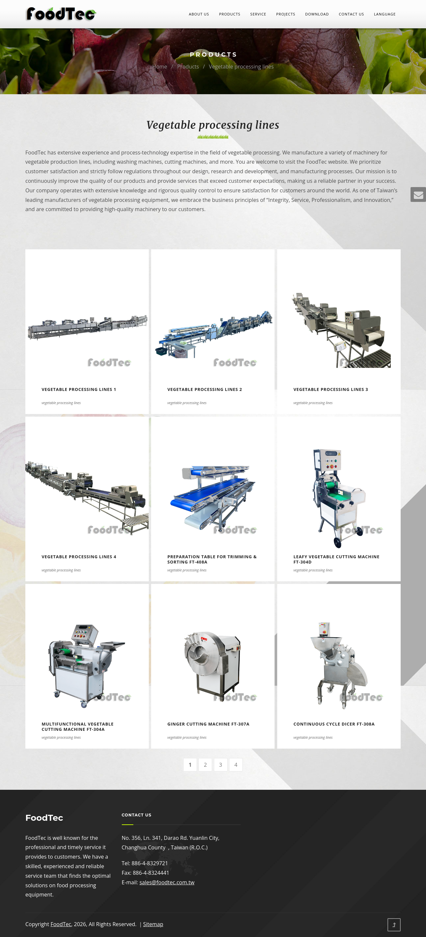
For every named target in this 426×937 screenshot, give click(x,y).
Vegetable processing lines (241, 66)
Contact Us (351, 14)
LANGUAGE (385, 14)
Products (229, 14)
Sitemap (153, 924)
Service (258, 14)
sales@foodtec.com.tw (167, 882)
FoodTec (60, 924)
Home (159, 66)
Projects (285, 14)
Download (317, 14)
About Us (199, 14)
